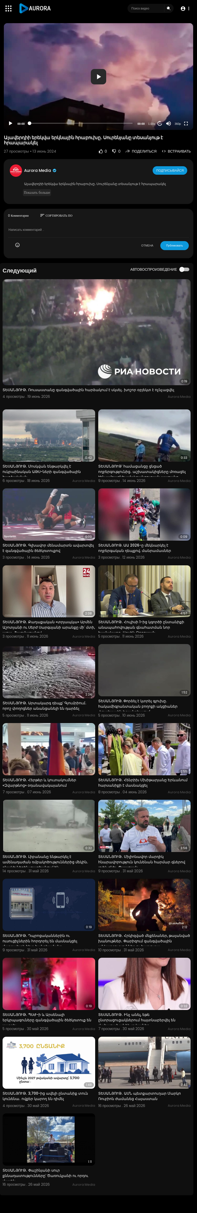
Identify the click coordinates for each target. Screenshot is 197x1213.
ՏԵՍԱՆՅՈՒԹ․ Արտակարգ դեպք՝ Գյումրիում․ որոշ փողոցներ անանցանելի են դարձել (44, 705)
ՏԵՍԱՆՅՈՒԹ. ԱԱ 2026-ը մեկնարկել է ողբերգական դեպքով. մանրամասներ (134, 548)
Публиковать (174, 245)
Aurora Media (40, 170)
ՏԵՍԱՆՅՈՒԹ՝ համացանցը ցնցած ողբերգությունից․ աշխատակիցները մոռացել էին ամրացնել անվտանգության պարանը (142, 472)
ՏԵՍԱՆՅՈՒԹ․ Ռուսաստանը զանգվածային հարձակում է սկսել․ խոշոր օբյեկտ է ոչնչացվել (88, 389)
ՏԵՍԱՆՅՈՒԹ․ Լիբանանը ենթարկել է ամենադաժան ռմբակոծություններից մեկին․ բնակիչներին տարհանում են (45, 862)
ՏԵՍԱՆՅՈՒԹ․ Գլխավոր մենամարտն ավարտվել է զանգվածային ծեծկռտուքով (48, 548)
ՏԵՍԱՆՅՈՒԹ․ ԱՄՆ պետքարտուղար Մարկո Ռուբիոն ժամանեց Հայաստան (139, 1096)
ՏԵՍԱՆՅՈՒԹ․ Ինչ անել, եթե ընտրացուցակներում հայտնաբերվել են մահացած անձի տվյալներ (136, 1020)
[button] (184, 8)
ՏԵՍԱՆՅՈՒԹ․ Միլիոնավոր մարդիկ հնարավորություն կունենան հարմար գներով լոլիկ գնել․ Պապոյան (141, 862)
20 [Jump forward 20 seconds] (160, 123)
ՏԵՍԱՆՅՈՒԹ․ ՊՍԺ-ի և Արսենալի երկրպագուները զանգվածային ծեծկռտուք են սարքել (47, 1020)
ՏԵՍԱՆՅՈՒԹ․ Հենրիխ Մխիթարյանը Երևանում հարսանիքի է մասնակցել (143, 782)
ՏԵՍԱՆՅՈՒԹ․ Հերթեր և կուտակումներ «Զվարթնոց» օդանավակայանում (39, 782)
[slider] (81, 123)
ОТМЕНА (147, 245)
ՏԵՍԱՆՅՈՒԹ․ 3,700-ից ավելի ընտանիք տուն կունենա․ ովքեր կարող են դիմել (45, 1096)
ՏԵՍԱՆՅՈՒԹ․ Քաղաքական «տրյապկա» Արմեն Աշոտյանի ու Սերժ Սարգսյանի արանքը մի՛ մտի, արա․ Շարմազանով (49, 627)
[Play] (10, 123)
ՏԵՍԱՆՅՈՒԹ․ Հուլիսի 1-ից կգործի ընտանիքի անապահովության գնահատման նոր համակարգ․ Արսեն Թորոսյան (141, 627)
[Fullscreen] (186, 123)
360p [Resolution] (178, 123)
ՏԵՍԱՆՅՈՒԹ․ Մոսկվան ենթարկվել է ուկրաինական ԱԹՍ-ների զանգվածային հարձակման (42, 472)
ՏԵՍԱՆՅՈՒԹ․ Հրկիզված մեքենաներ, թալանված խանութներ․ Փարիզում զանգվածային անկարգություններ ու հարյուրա (144, 941)
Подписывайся (170, 170)
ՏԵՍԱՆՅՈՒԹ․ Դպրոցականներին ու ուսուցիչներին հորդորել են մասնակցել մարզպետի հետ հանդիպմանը (40, 941)
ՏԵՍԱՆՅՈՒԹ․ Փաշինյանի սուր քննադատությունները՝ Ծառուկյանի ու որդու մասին (45, 1176)
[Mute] (168, 123)
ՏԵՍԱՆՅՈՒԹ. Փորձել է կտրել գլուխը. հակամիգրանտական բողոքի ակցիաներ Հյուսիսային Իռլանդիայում (138, 706)
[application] (98, 76)
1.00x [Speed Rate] (151, 123)
